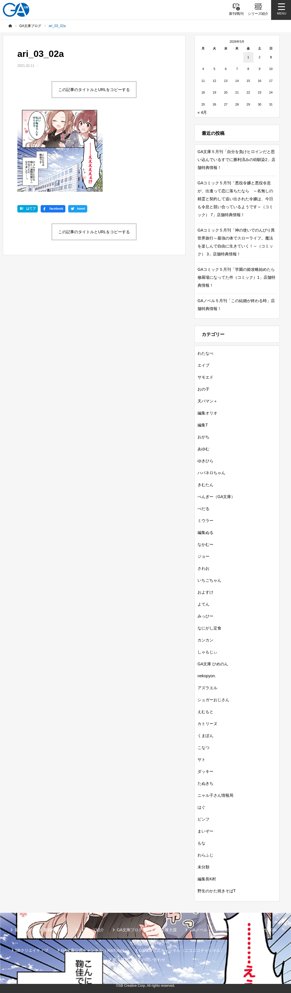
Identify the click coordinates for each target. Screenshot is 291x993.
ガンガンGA (265, 930)
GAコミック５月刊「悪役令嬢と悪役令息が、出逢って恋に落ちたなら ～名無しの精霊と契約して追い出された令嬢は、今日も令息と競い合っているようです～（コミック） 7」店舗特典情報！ (235, 199)
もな (201, 843)
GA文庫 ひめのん (213, 664)
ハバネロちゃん (211, 472)
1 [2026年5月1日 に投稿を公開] (248, 57)
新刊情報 (23, 930)
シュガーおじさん (213, 699)
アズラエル (207, 688)
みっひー (205, 616)
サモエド (205, 377)
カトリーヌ (207, 723)
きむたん (205, 484)
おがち (203, 437)
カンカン (205, 640)
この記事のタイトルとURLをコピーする (94, 89)
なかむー (205, 544)
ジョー (203, 556)
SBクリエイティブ (31, 950)
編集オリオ (207, 413)
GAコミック (231, 930)
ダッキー (205, 771)
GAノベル (198, 930)
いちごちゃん (209, 580)
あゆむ (203, 449)
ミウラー (205, 520)
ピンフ (203, 819)
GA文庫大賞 (166, 930)
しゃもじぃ (207, 652)
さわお (203, 568)
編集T (203, 425)
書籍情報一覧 (55, 930)
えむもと (205, 711)
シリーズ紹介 (92, 930)
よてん (203, 604)
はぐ (201, 807)
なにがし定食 (209, 628)
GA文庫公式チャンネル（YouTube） (93, 950)
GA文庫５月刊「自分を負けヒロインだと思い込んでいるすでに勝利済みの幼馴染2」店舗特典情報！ (236, 159)
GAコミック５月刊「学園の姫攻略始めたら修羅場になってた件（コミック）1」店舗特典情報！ (236, 277)
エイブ (203, 365)
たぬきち (205, 783)
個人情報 (121, 959)
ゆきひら (205, 461)
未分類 (203, 867)
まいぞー (205, 831)
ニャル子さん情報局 (215, 795)
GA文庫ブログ (129, 930)
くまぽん (205, 735)
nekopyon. (207, 676)
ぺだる (203, 508)
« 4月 (202, 112)
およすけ (205, 592)
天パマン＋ (207, 401)
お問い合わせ (153, 959)
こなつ (203, 747)
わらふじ (205, 855)
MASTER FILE (250, 950)
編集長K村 (207, 879)
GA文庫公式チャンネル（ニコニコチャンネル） (181, 950)
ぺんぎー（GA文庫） (216, 496)
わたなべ (205, 353)
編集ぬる (205, 532)
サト (201, 759)
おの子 (203, 389)
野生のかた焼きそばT (217, 891)
